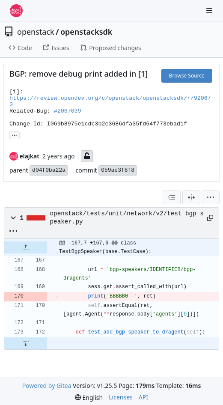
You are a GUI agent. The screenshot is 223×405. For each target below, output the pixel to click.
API (143, 397)
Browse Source (187, 75)
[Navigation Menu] (210, 10)
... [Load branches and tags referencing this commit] (14, 134)
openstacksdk (86, 31)
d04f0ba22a (48, 170)
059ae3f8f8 (117, 170)
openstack (35, 31)
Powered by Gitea (46, 385)
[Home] (16, 10)
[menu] (211, 197)
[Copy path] (209, 218)
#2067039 (67, 111)
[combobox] (172, 197)
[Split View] (191, 197)
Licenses (121, 397)
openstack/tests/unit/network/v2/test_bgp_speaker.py (127, 217)
